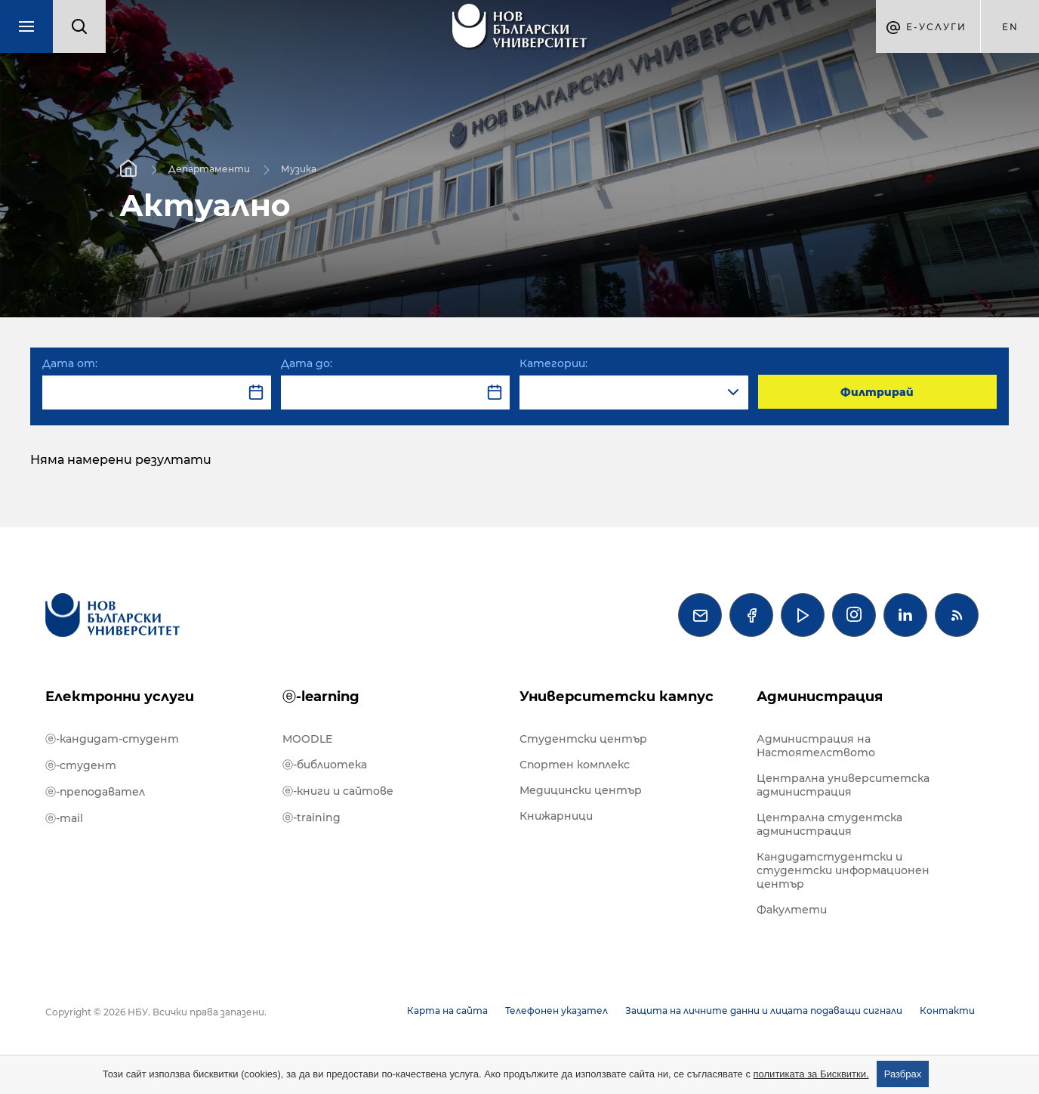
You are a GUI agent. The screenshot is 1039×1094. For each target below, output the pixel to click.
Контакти (947, 1010)
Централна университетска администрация (843, 785)
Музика (298, 168)
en (1010, 26)
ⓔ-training (311, 817)
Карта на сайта (447, 1010)
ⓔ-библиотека (324, 764)
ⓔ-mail (64, 818)
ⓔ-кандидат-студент (112, 739)
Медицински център (581, 790)
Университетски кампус (617, 696)
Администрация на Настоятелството (816, 745)
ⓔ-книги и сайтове (337, 791)
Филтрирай (877, 392)
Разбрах (903, 1074)
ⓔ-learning (320, 696)
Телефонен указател (556, 1010)
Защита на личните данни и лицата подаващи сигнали (763, 1010)
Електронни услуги (119, 696)
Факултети (792, 909)
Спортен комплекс (575, 764)
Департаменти (209, 168)
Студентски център (583, 739)
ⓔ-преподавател (95, 792)
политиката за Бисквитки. (811, 1074)
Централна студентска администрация (829, 824)
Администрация (820, 696)
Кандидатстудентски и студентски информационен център (843, 870)
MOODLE (307, 739)
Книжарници (556, 816)
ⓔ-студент (80, 765)
